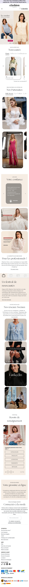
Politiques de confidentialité (8, 537)
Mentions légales (5, 534)
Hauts (7, 53)
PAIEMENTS (14, 463)
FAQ (2, 544)
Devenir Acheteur (5, 554)
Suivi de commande (6, 546)
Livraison (3, 557)
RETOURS (14, 466)
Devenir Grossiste (5, 556)
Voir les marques (6, 299)
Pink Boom (9, 93)
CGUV (2, 536)
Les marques (4, 532)
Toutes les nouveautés (20, 81)
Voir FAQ (22, 471)
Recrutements (4, 539)
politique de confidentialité (14, 522)
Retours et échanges (6, 559)
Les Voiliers (18, 93)
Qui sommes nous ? (6, 530)
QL (6, 76)
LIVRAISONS (14, 459)
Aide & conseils (5, 549)
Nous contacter (5, 547)
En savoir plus (14, 269)
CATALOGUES (14, 452)
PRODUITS (14, 455)
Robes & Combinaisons (19, 53)
